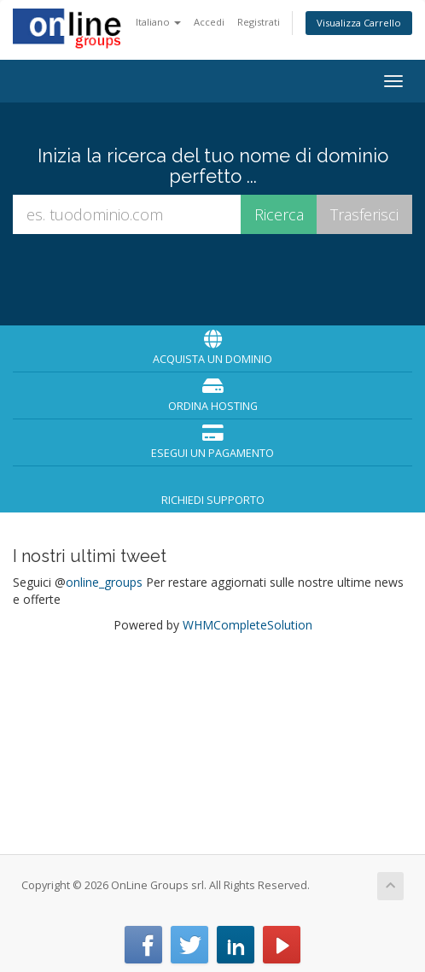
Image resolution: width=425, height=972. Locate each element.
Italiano (158, 21)
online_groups (104, 582)
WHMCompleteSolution (247, 625)
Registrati (258, 21)
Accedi (209, 21)
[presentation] (214, 278)
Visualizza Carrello (359, 22)
